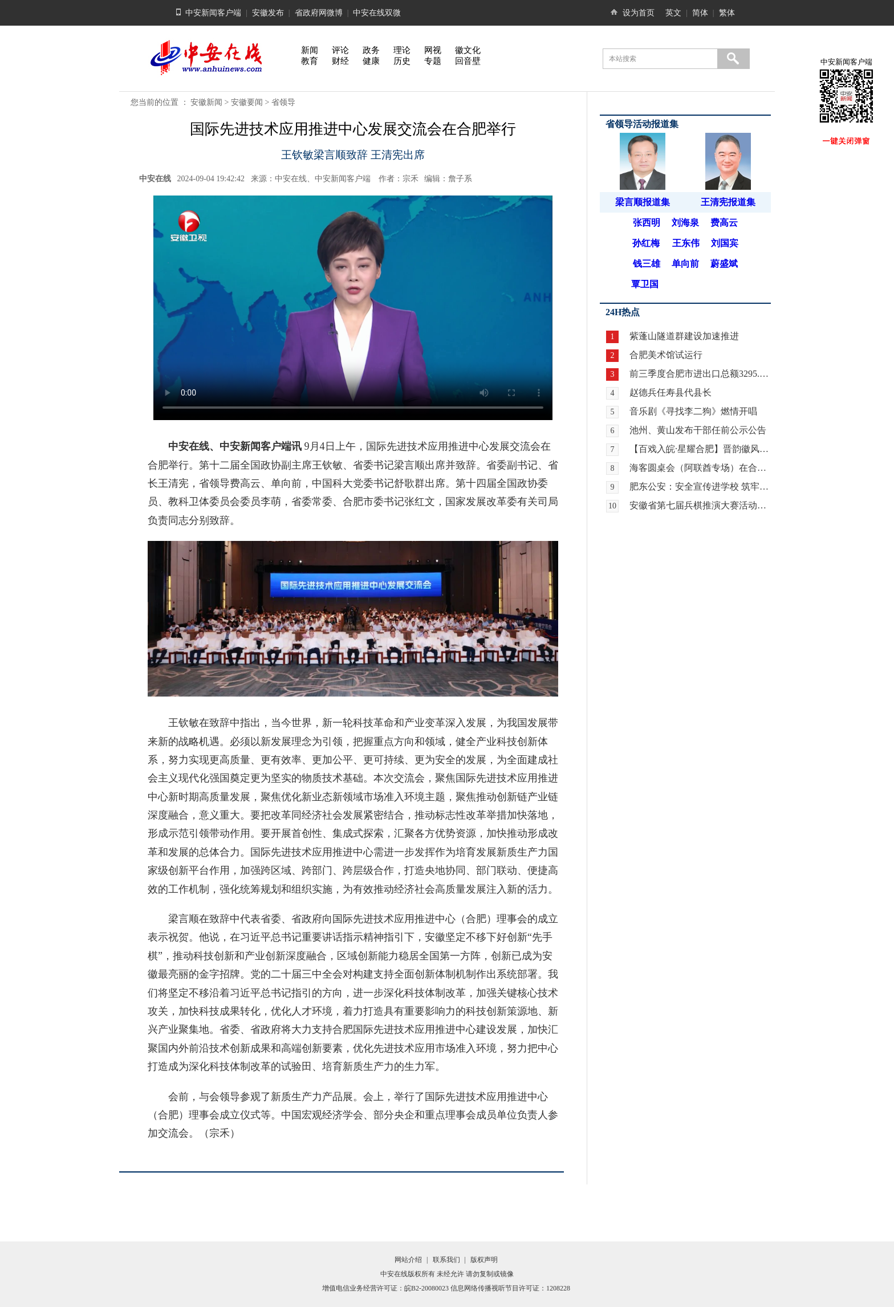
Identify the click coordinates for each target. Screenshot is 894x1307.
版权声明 (484, 1260)
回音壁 (468, 61)
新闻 (309, 50)
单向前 (685, 263)
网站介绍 (408, 1260)
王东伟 (686, 243)
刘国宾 (724, 243)
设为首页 (639, 13)
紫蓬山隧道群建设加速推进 (684, 336)
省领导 (283, 102)
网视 (432, 50)
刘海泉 (685, 222)
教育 (309, 61)
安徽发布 (268, 13)
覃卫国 (645, 284)
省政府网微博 (319, 13)
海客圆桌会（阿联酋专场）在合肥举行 (700, 468)
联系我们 (446, 1260)
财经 (340, 61)
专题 (432, 61)
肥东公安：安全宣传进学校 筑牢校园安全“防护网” (700, 486)
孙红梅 (646, 243)
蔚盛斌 (724, 263)
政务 (371, 50)
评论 (340, 50)
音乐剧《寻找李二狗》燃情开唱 (693, 411)
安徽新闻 (206, 102)
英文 (673, 13)
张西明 (646, 222)
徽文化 (468, 50)
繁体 (727, 13)
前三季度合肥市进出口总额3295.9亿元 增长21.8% (700, 373)
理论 (402, 50)
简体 (700, 13)
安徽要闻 (247, 102)
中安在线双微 (377, 13)
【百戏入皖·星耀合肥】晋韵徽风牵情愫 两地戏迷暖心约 (700, 449)
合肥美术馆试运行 (665, 355)
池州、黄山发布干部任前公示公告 (697, 430)
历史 (402, 61)
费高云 (724, 222)
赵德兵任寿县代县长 (670, 392)
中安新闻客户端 (213, 13)
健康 (371, 61)
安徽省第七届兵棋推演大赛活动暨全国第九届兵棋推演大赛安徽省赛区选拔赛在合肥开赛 (700, 505)
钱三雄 (646, 263)
